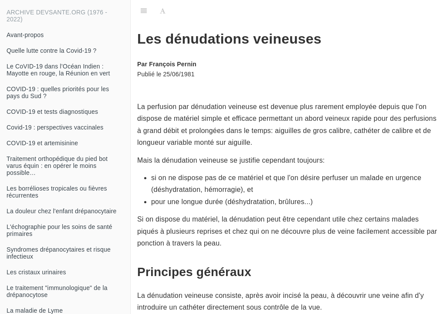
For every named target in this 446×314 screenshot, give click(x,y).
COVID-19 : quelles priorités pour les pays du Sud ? (58, 92)
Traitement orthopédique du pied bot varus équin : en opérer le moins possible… (57, 165)
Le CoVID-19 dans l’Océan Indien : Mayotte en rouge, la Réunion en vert (58, 70)
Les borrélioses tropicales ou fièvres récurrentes (57, 192)
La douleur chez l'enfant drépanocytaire (62, 211)
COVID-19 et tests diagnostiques (52, 111)
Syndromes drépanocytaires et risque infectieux (59, 253)
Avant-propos (25, 34)
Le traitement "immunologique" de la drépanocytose (57, 291)
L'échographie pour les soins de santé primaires (59, 230)
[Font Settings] (162, 11)
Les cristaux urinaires (36, 272)
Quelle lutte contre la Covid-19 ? (52, 50)
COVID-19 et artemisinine (42, 143)
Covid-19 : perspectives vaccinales (55, 127)
